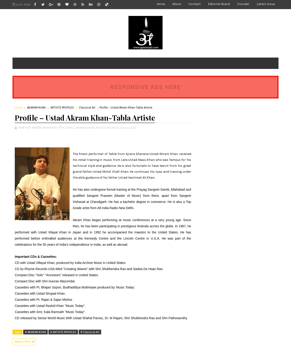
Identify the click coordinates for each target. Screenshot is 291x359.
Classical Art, (128, 127)
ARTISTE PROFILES (62, 107)
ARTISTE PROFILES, (107, 127)
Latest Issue (266, 4)
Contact (194, 4)
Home (161, 4)
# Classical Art (89, 332)
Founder (243, 4)
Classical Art (87, 107)
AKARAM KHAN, (85, 127)
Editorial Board (219, 4)
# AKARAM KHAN (35, 332)
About (176, 4)
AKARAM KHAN (36, 107)
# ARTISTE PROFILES (63, 332)
